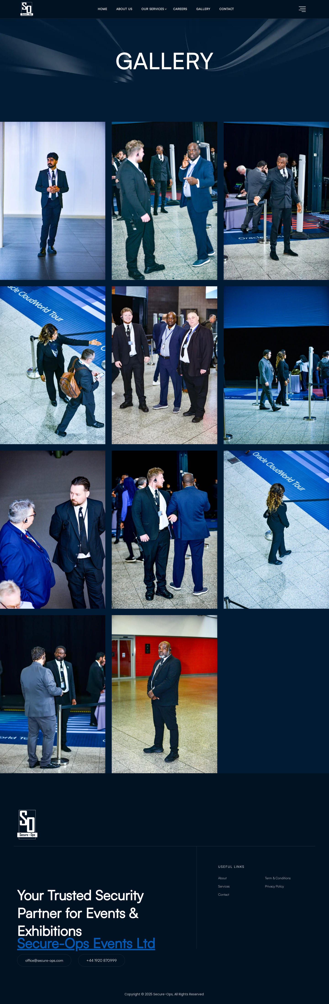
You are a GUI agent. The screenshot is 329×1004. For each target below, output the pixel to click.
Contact (226, 9)
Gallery (203, 9)
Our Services (152, 9)
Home (102, 9)
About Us (124, 9)
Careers (180, 9)
